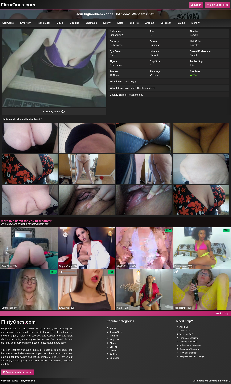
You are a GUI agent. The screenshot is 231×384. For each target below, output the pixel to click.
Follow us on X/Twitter (190, 346)
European (166, 23)
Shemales (91, 23)
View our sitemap (187, 354)
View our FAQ (185, 335)
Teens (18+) (43, 23)
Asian (120, 23)
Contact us (184, 331)
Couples (74, 23)
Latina (181, 23)
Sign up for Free (217, 5)
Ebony (107, 23)
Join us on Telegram (189, 350)
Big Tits (134, 23)
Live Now (25, 23)
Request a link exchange (191, 358)
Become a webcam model (17, 372)
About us (183, 327)
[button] (30, 138)
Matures (112, 336)
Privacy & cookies (187, 342)
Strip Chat (113, 340)
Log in (196, 5)
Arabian (149, 23)
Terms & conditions (188, 338)
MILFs (60, 23)
